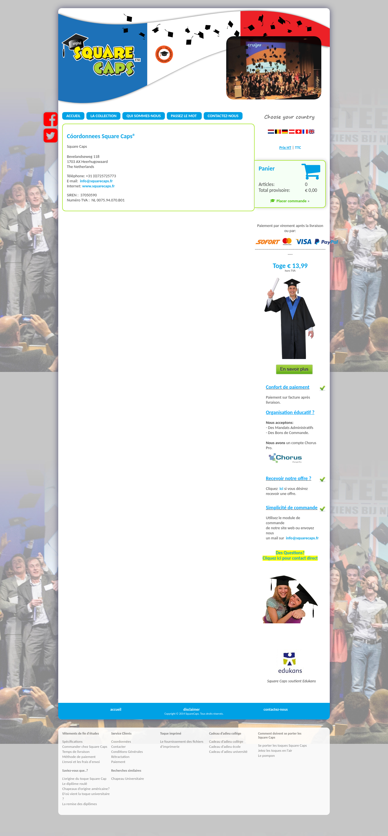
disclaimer (191, 709)
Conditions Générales (127, 751)
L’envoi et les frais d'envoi (81, 762)
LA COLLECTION (103, 115)
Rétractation (120, 757)
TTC (298, 147)
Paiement (118, 762)
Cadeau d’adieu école (225, 746)
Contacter (118, 746)
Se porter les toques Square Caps (282, 745)
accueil (115, 709)
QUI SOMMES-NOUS (144, 115)
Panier (267, 168)
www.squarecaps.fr (98, 185)
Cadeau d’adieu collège (226, 741)
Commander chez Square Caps (84, 746)
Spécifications (72, 741)
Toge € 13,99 (290, 266)
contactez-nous (276, 709)
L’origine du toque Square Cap (84, 778)
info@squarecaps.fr (96, 180)
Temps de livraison (75, 751)
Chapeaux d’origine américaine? (85, 789)
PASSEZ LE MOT (184, 115)
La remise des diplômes (79, 804)
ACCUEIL (73, 115)
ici (282, 488)
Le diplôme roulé (74, 784)
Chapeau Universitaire (127, 778)
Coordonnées (121, 741)
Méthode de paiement (78, 757)
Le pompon (266, 755)
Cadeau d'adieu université (228, 751)
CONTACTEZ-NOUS (223, 115)
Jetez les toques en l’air (275, 750)
